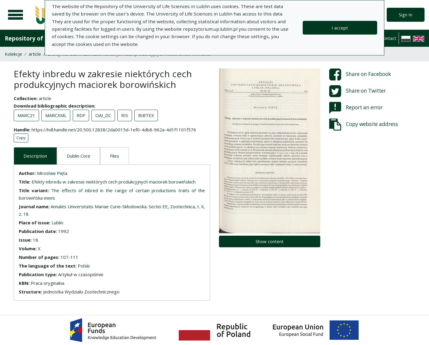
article (35, 54)
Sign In (405, 15)
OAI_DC (103, 115)
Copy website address (363, 124)
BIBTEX (146, 115)
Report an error (356, 108)
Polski (84, 266)
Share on (360, 74)
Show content (270, 241)
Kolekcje (13, 54)
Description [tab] (35, 156)
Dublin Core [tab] (78, 156)
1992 (63, 231)
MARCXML (55, 115)
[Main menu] (15, 14)
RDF (81, 115)
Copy (21, 137)
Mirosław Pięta (52, 173)
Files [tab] (114, 156)
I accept (340, 28)
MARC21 (26, 115)
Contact (388, 38)
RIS (124, 115)
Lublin (57, 223)
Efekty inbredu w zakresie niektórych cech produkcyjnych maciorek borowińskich (113, 182)
